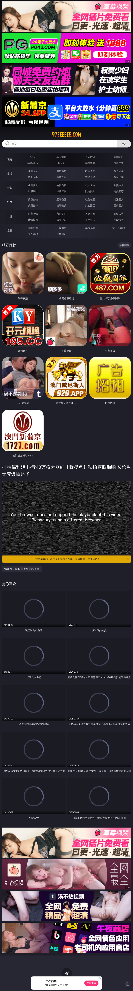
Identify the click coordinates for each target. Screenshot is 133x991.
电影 (9, 188)
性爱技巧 (119, 219)
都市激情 (33, 213)
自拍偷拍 (61, 171)
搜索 (123, 143)
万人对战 (90, 156)
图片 (9, 202)
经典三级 (61, 191)
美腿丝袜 (33, 205)
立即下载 (91, 983)
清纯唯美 (61, 205)
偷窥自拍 (33, 199)
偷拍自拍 (61, 185)
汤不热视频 (118, 227)
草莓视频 (90, 227)
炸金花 (61, 163)
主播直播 (90, 177)
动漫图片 (119, 199)
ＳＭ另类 (119, 177)
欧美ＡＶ (90, 171)
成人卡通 (90, 185)
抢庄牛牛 (119, 163)
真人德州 (61, 156)
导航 (9, 230)
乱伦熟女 (90, 191)
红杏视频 (33, 234)
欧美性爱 (119, 185)
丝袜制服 (61, 177)
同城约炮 (33, 227)
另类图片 (119, 205)
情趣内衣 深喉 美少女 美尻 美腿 (21, 568)
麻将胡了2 (33, 163)
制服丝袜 (33, 191)
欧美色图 (90, 199)
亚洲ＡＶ (33, 171)
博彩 (9, 159)
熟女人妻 (33, 177)
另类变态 (119, 191)
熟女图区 (90, 205)
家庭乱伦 (61, 213)
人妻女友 (90, 213)
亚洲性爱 (33, 185)
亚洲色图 (61, 199)
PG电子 (33, 156)
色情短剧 (61, 234)
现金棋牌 (90, 163)
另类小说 (61, 219)
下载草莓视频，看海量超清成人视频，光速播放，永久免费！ (81, 559)
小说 (9, 216)
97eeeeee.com (66, 134)
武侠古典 (119, 213)
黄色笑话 (90, 219)
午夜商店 (61, 227)
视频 (9, 174)
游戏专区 (119, 156)
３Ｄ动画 (119, 171)
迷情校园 (33, 219)
